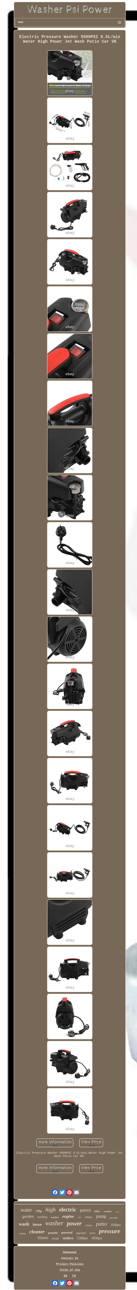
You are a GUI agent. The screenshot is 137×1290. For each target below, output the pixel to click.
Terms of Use (69, 1270)
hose (37, 1225)
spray (92, 1233)
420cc (97, 1211)
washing (42, 1217)
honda (55, 1238)
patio (101, 1224)
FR (74, 1276)
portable (53, 1232)
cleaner (37, 1231)
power (74, 1223)
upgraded (81, 1233)
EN (65, 1276)
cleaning (22, 1234)
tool (79, 1217)
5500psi (82, 1238)
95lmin (42, 1237)
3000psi (88, 1217)
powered (66, 1232)
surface (68, 1238)
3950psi (96, 1238)
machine (55, 1217)
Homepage (70, 1252)
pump (101, 1216)
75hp (39, 1211)
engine (68, 1216)
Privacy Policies (69, 1264)
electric (67, 1209)
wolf (117, 1212)
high (50, 1209)
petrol (85, 1210)
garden (28, 1216)
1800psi (88, 1225)
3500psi (116, 1225)
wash (24, 1224)
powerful (113, 1218)
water (26, 1210)
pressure (109, 1231)
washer (54, 1223)
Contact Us (69, 1258)
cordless (108, 1211)
